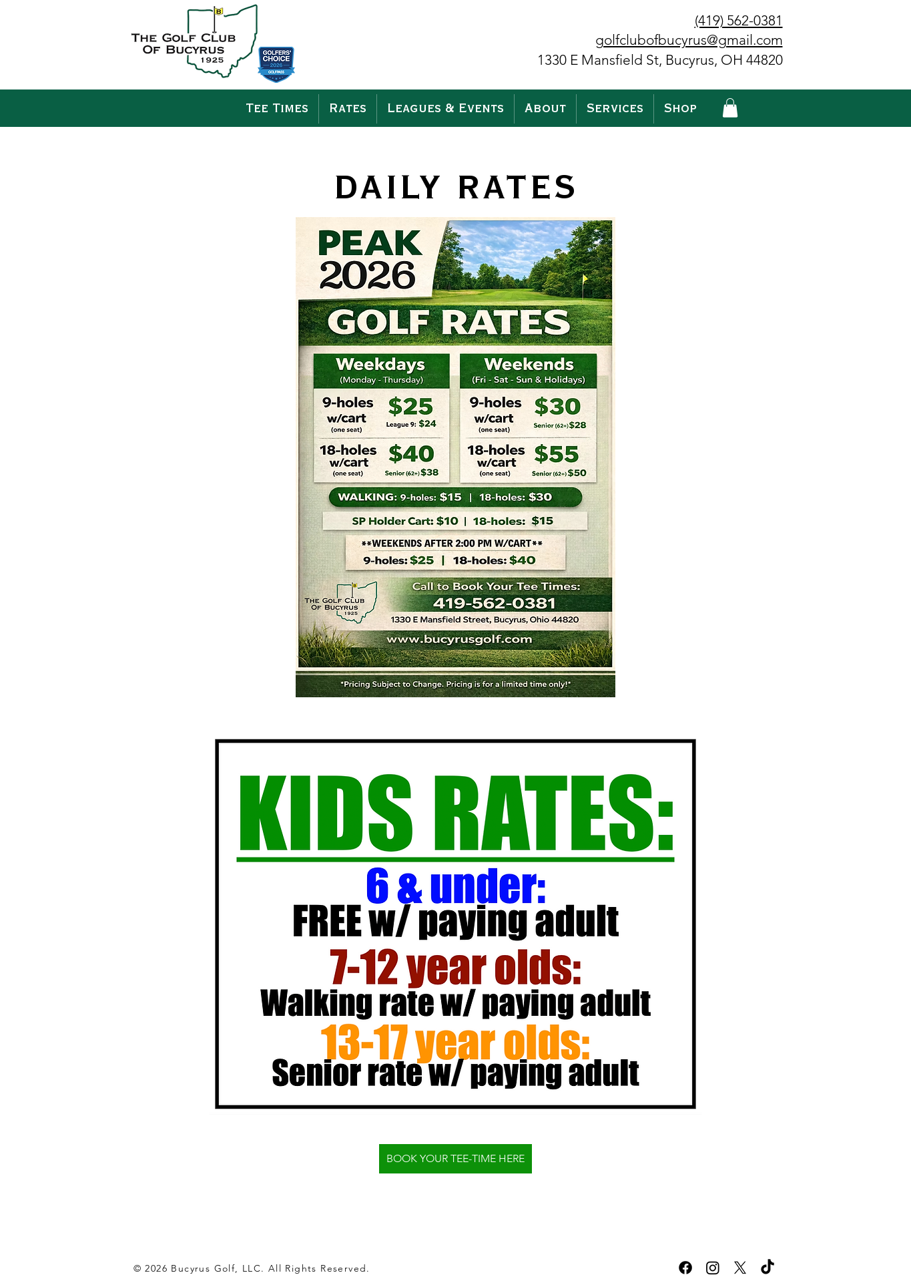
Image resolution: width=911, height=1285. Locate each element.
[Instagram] (712, 1267)
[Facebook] (685, 1267)
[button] (347, 109)
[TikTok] (767, 1267)
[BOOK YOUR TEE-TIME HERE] (455, 1158)
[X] (740, 1267)
